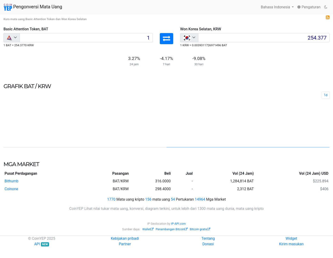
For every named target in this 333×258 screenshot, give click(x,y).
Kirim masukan (291, 244)
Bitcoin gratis (200, 229)
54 (173, 199)
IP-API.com (178, 223)
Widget (291, 238)
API (41, 244)
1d (325, 95)
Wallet (147, 229)
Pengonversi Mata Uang (33, 7)
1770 (111, 199)
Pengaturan (309, 7)
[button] (166, 38)
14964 (200, 199)
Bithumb (11, 181)
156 (148, 199)
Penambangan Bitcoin (172, 229)
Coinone (11, 189)
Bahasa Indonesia (276, 7)
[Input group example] (86, 37)
